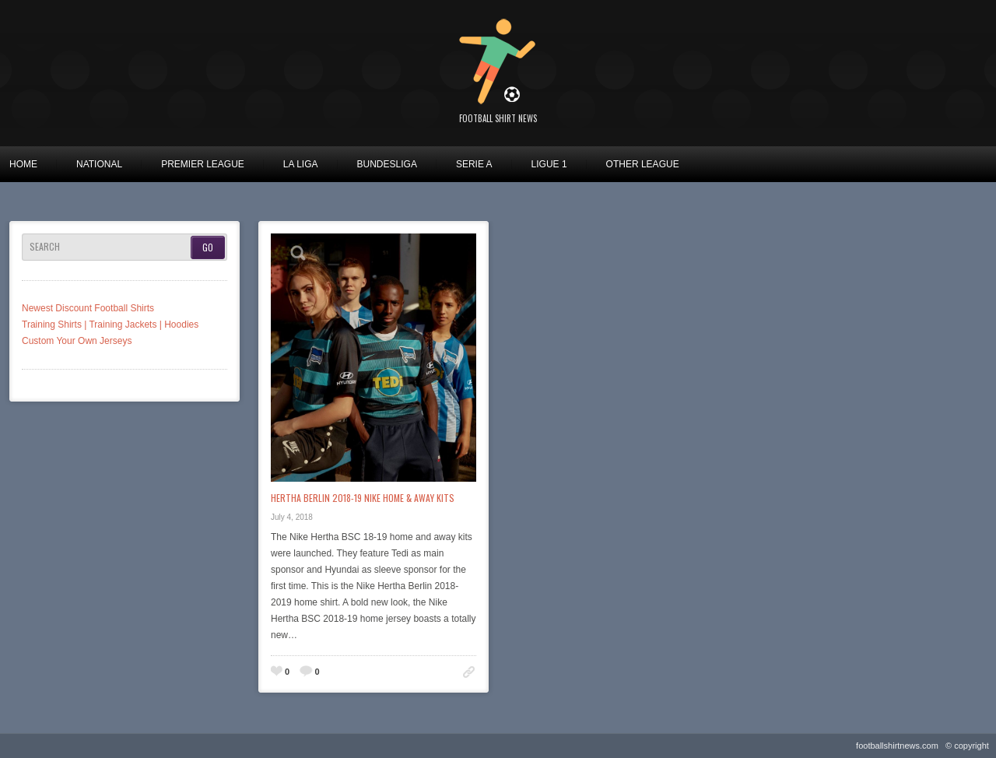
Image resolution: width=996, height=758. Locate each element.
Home (23, 164)
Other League (642, 164)
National (99, 164)
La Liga (300, 164)
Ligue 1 (549, 164)
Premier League (202, 164)
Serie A (474, 164)
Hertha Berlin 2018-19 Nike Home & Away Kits (362, 497)
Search (45, 246)
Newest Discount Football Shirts (88, 308)
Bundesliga (387, 164)
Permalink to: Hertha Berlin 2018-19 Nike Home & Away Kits (469, 672)
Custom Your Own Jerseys (77, 340)
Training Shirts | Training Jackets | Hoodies (110, 324)
